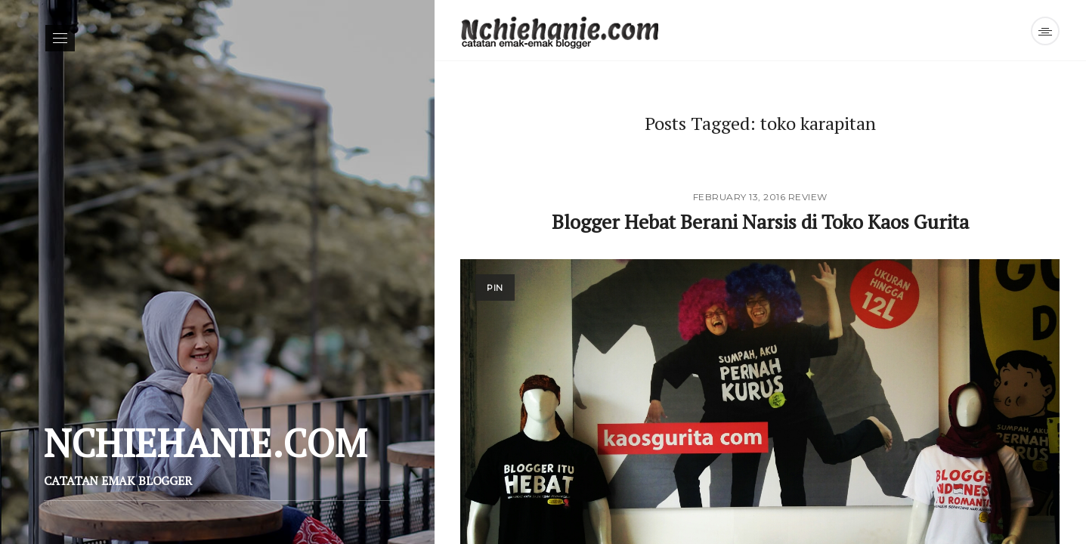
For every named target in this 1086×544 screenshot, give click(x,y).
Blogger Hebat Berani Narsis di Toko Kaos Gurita (760, 221)
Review (808, 196)
